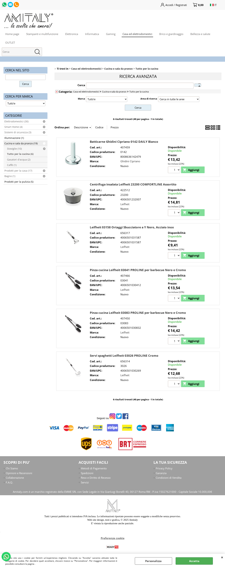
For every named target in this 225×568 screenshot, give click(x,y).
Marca (81, 98)
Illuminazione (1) (14, 138)
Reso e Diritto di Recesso (96, 477)
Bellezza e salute (200, 34)
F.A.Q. (9, 482)
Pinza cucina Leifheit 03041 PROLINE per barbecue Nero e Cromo (138, 270)
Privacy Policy (164, 468)
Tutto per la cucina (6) (20, 154)
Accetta (194, 561)
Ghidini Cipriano (130, 161)
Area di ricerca (148, 98)
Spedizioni (87, 473)
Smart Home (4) (13, 127)
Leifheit (124, 204)
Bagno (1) (9, 176)
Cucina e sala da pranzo (114, 91)
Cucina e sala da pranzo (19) (21, 143)
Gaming (110, 34)
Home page (12, 34)
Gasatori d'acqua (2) (18, 159)
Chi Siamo (12, 468)
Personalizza (153, 561)
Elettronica (71, 34)
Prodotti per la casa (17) (18, 170)
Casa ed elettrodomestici (137, 34)
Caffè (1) (12, 165)
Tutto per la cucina (139, 91)
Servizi (85, 482)
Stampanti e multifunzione (42, 34)
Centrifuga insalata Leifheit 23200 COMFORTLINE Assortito (133, 184)
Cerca (81, 85)
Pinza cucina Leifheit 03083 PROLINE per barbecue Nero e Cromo (138, 313)
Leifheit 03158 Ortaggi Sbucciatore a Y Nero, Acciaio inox (132, 227)
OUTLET (10, 42)
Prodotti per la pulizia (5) (18, 181)
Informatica (92, 34)
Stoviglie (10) (14, 148)
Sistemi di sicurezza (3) (17, 132)
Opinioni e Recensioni (19, 473)
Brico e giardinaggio (171, 34)
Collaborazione (15, 477)
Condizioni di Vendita (168, 477)
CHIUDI (222, 557)
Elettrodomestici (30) (16, 121)
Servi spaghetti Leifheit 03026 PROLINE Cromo (124, 356)
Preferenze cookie (112, 538)
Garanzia (161, 473)
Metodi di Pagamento (94, 468)
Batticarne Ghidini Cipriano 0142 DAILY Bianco (124, 142)
